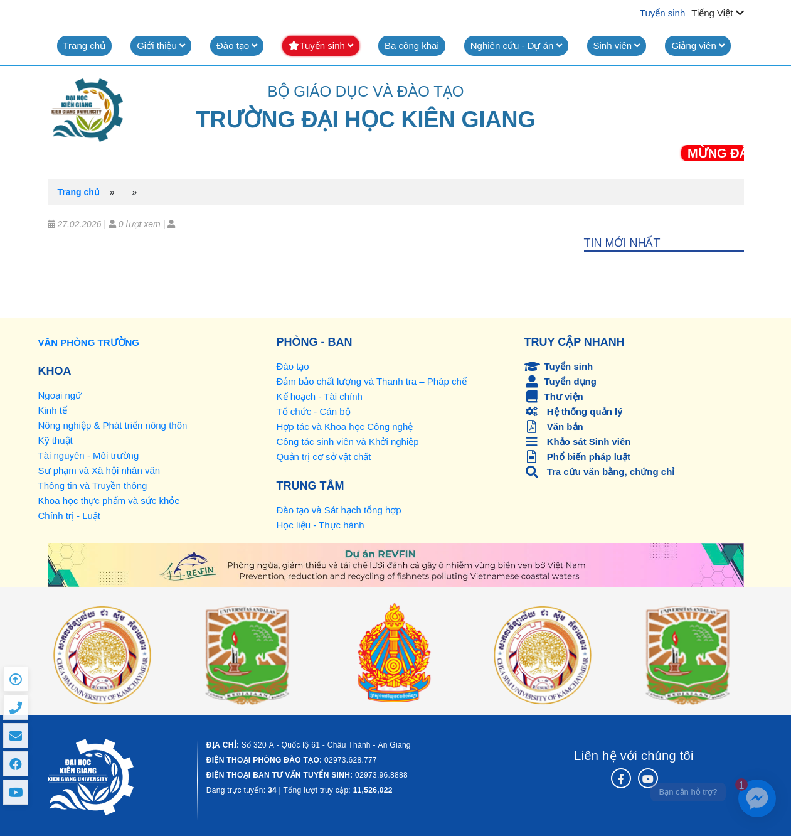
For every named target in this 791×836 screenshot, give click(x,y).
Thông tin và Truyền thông (92, 485)
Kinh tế (52, 410)
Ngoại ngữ (60, 395)
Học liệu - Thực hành (320, 525)
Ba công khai (412, 45)
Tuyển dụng (560, 381)
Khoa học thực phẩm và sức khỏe (109, 500)
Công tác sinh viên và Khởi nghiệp (348, 441)
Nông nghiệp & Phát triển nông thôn (113, 425)
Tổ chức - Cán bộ (314, 411)
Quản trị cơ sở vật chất (324, 456)
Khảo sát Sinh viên (577, 441)
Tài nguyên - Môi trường (88, 455)
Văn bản (553, 426)
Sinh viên (616, 45)
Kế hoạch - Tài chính (320, 396)
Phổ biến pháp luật (577, 456)
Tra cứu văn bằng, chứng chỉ (599, 471)
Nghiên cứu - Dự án (516, 45)
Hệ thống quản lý (573, 411)
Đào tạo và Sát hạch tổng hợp (339, 510)
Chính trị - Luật (69, 515)
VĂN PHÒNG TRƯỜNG (89, 342)
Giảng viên (698, 45)
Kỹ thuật (55, 440)
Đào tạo (236, 45)
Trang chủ (84, 45)
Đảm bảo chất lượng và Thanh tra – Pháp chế (372, 381)
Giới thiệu (161, 45)
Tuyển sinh (662, 13)
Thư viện (553, 396)
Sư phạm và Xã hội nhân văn (99, 470)
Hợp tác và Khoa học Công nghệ (345, 426)
